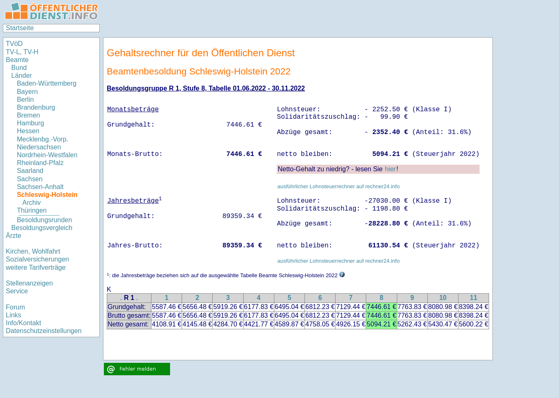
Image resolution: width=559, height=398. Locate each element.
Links (13, 315)
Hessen (28, 130)
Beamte (17, 59)
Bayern (27, 91)
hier (390, 169)
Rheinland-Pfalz (40, 162)
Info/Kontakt (23, 322)
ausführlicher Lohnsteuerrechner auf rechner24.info (338, 186)
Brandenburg (36, 107)
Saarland (30, 170)
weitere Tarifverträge (36, 267)
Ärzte (13, 235)
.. (121, 298)
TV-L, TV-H (22, 51)
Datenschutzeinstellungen (44, 330)
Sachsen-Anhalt (40, 186)
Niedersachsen (39, 147)
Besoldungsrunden (44, 219)
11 (473, 297)
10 (442, 297)
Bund (18, 67)
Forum (15, 307)
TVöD (14, 43)
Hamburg (30, 123)
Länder (21, 75)
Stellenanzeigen (29, 283)
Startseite (20, 27)
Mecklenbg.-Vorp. (43, 139)
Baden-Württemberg (47, 83)
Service (17, 291)
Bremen (28, 115)
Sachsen (30, 178)
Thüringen (32, 210)
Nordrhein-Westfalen (47, 154)
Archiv (31, 202)
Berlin (25, 99)
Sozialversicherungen (37, 259)
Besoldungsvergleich (41, 227)
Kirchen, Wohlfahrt (33, 251)
